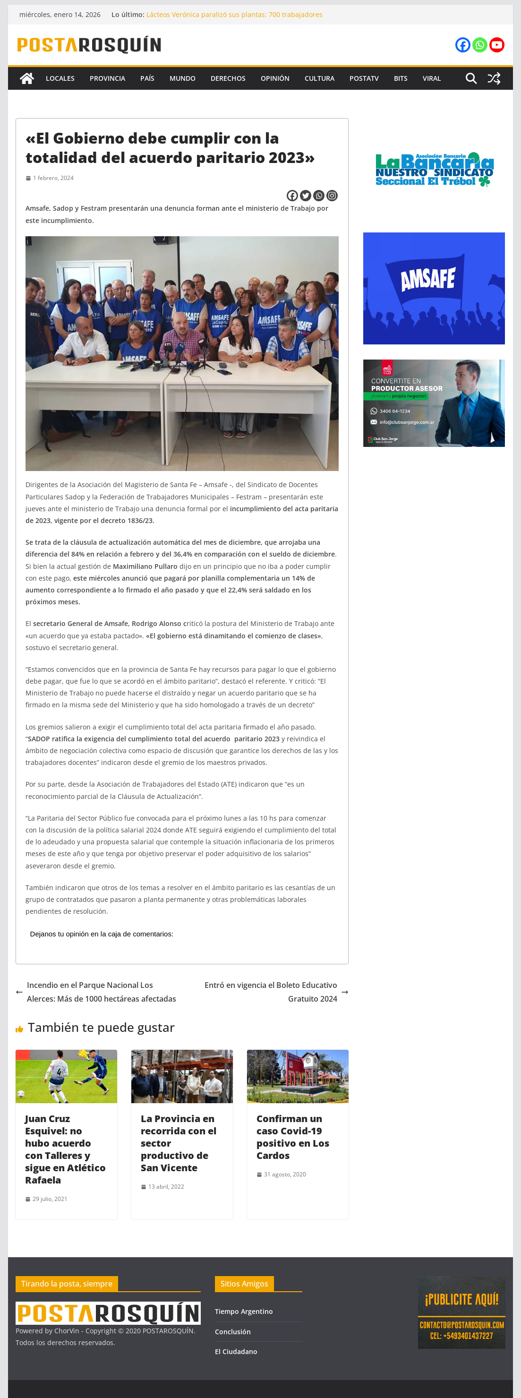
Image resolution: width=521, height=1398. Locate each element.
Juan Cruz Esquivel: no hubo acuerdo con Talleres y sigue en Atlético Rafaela (65, 1149)
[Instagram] (332, 195)
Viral (432, 78)
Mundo (183, 78)
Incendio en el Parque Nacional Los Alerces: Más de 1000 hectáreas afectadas (96, 992)
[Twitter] (305, 195)
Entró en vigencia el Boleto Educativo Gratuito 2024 (277, 992)
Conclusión (233, 1331)
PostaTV (364, 78)
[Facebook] (292, 195)
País (147, 78)
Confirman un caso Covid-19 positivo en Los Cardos (292, 1137)
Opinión (275, 78)
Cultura (319, 78)
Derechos (228, 78)
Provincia (107, 78)
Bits (401, 78)
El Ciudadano (236, 1351)
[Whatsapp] (319, 195)
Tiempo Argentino (244, 1311)
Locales (60, 78)
